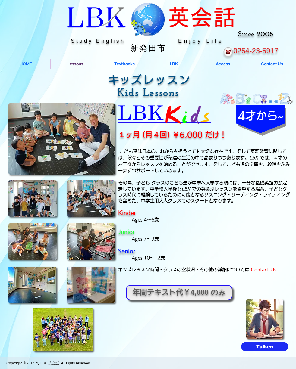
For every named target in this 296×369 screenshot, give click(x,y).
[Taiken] (264, 346)
